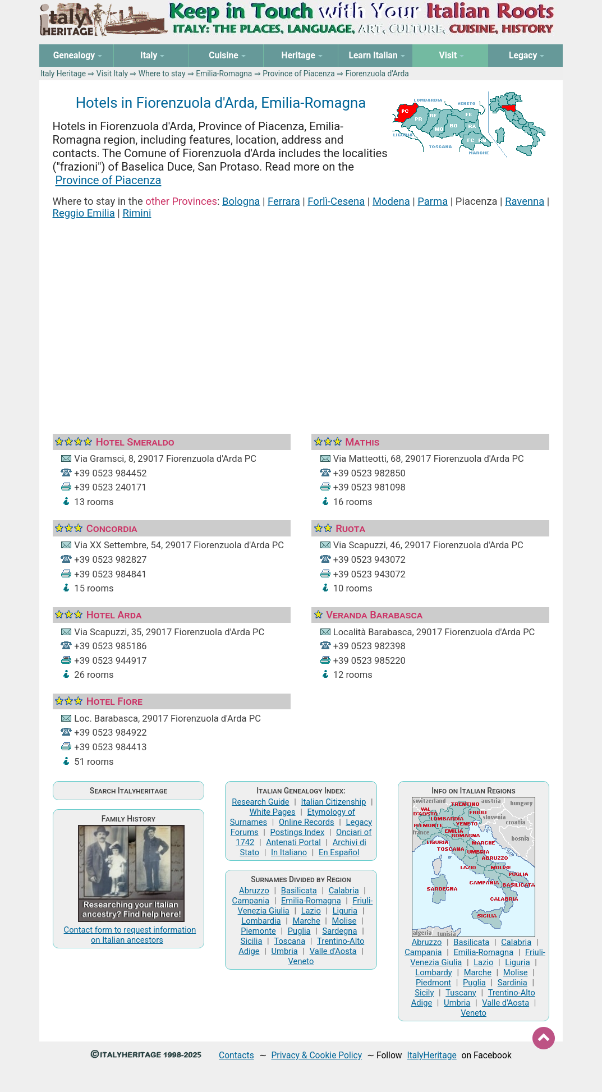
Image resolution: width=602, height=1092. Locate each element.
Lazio (311, 911)
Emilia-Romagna (224, 73)
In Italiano (289, 852)
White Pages (273, 812)
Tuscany (460, 993)
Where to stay (162, 73)
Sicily (424, 993)
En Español (339, 852)
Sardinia (512, 983)
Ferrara (284, 201)
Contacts (236, 1055)
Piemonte (258, 931)
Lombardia (261, 921)
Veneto (301, 961)
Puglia (299, 931)
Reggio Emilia (84, 213)
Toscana (289, 941)
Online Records (306, 822)
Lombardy (433, 972)
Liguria (345, 911)
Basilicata (299, 890)
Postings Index (297, 832)
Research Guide (260, 802)
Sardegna (339, 931)
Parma (432, 201)
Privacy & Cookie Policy (316, 1055)
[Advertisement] (301, 312)
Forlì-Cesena (336, 201)
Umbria (285, 951)
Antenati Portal (293, 842)
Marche (306, 921)
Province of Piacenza (299, 73)
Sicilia (252, 941)
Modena (391, 201)
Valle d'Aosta (333, 951)
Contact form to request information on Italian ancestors (130, 935)
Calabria (344, 890)
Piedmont (433, 983)
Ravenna (524, 201)
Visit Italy (112, 73)
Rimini (136, 213)
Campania (250, 901)
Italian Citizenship (333, 802)
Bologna (241, 201)
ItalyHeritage (431, 1055)
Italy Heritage (63, 73)
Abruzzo (254, 890)
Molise (344, 921)
